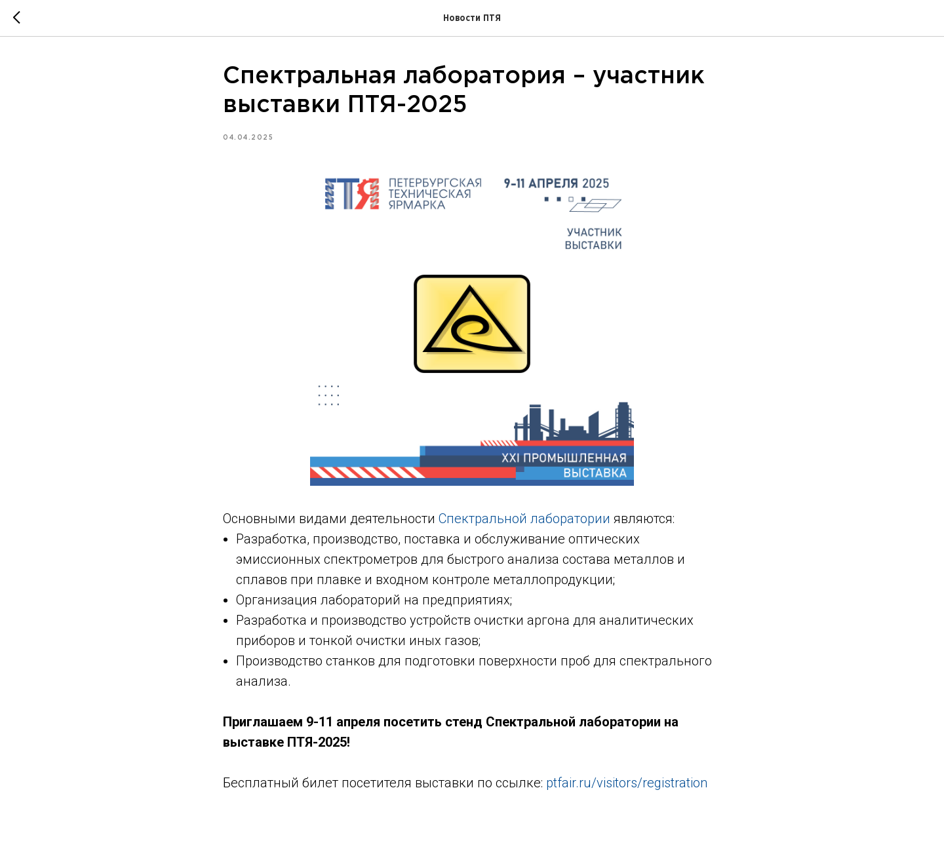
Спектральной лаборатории (524, 518)
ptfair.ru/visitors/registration (626, 783)
